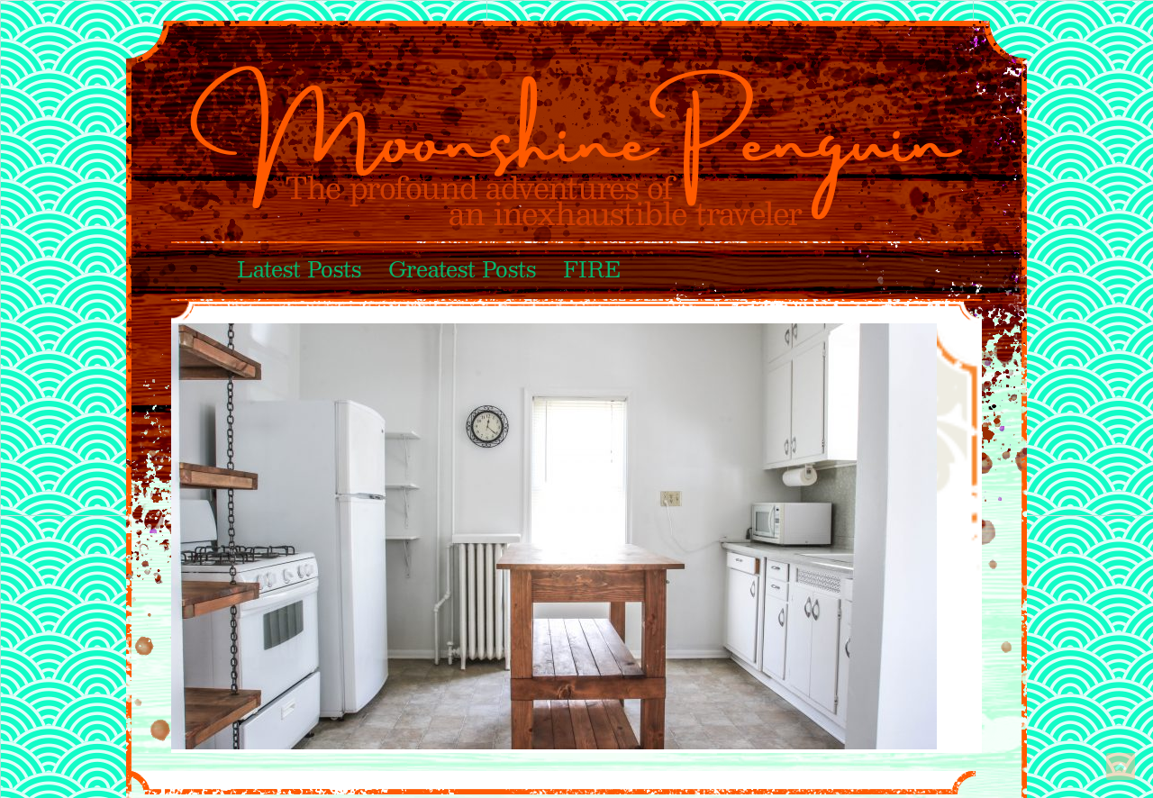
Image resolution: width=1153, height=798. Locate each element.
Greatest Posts (462, 271)
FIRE (591, 271)
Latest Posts (299, 271)
